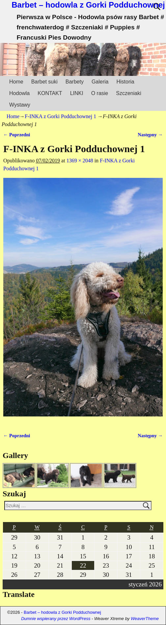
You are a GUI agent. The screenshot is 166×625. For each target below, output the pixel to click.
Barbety (75, 81)
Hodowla (19, 93)
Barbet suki (44, 81)
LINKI (76, 93)
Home (16, 81)
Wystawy (19, 105)
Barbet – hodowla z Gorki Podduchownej (88, 4)
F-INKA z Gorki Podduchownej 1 (60, 116)
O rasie (99, 93)
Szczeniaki (128, 93)
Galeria (100, 81)
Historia (125, 81)
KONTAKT (50, 93)
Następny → (150, 134)
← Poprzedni (16, 134)
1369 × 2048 (80, 160)
